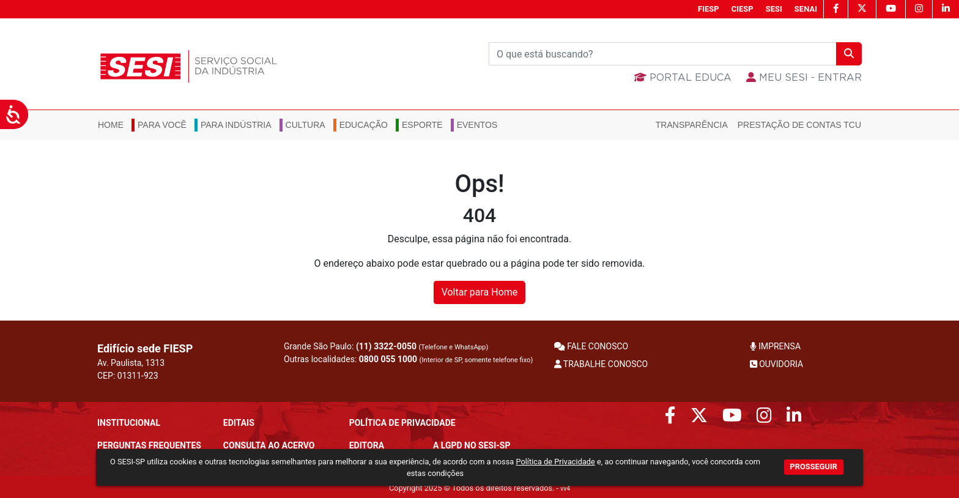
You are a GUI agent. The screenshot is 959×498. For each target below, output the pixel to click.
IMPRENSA (775, 346)
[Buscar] (663, 53)
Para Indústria (236, 125)
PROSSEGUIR (813, 466)
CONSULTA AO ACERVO (269, 445)
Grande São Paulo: (386, 346)
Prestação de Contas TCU (799, 125)
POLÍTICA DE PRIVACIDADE (402, 423)
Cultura (305, 125)
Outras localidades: (408, 359)
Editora (366, 445)
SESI (774, 8)
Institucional (128, 423)
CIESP (742, 8)
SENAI (805, 8)
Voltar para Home (480, 292)
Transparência (692, 125)
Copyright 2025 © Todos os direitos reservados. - (479, 487)
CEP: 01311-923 (127, 376)
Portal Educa (682, 78)
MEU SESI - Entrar (804, 78)
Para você (162, 125)
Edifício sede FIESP (145, 348)
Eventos (477, 125)
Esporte (422, 125)
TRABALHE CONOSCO (601, 364)
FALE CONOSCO (591, 346)
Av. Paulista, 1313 (131, 363)
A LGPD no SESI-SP (472, 445)
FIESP (708, 8)
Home (111, 125)
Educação (363, 125)
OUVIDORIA (776, 364)
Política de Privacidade (555, 461)
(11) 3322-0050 (386, 346)
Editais (238, 423)
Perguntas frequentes (149, 445)
